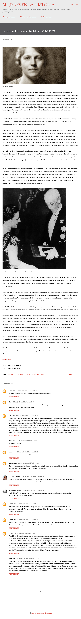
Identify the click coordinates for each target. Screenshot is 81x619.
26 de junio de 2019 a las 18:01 (33, 477)
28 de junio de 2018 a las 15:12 (27, 452)
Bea (10, 402)
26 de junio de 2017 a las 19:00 (23, 402)
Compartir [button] (71, 375)
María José (12, 504)
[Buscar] (72, 4)
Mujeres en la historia (29, 4)
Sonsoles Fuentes (15, 477)
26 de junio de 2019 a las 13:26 (28, 463)
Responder (14, 397)
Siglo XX (40, 375)
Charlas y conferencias (28, 17)
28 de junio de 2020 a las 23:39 (24, 533)
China (10, 375)
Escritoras (18, 375)
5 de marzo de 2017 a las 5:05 (27, 391)
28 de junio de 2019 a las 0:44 (28, 504)
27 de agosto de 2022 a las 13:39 (28, 558)
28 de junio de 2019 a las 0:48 (28, 519)
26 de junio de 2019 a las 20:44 (33, 490)
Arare (11, 533)
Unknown (12, 391)
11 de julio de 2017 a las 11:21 (27, 441)
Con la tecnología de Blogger (40, 613)
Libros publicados (9, 17)
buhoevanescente (15, 490)
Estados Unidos (30, 375)
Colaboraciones (46, 17)
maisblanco (13, 463)
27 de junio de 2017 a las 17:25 (27, 415)
